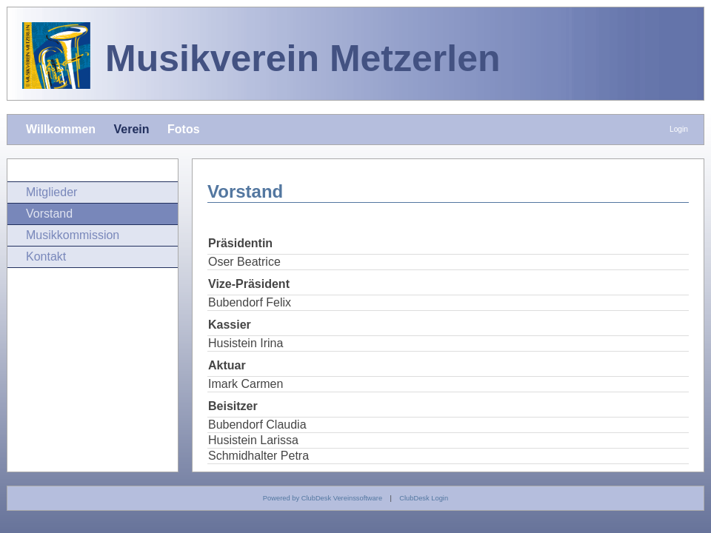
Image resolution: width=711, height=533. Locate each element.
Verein (132, 129)
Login (679, 129)
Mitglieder (51, 192)
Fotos (183, 129)
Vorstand (49, 213)
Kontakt (46, 256)
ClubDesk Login (423, 498)
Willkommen (61, 129)
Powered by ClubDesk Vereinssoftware (322, 498)
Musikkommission (72, 235)
